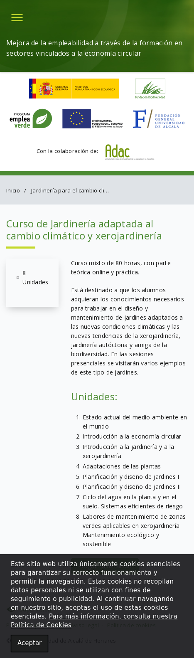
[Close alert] (29, 644)
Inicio (13, 190)
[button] (17, 17)
